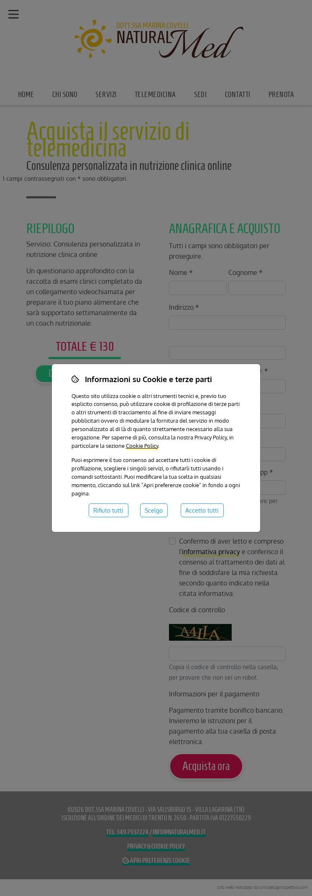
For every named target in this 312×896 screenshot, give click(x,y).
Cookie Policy (142, 445)
